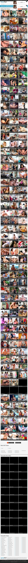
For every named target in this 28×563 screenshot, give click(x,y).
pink (9, 5)
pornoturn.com (7, 560)
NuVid (2, 448)
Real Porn (2, 553)
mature (6, 6)
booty (11, 5)
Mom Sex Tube (10, 537)
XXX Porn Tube (10, 450)
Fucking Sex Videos (3, 452)
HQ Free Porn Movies (3, 537)
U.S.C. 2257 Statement (23, 560)
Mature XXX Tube (10, 547)
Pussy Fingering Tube (3, 545)
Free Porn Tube (15, 0)
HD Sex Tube (6, 0)
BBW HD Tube (3, 547)
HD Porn (21, 0)
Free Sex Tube (10, 551)
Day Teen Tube (3, 542)
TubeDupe (2, 10)
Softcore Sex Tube (10, 0)
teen (12, 5)
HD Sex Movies (3, 450)
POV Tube (2, 544)
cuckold (9, 6)
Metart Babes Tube (10, 543)
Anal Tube (2, 543)
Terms (14, 560)
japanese (7, 5)
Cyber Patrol (25, 561)
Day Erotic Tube (3, 551)
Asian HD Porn (10, 546)
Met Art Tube (2, 555)
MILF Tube (2, 541)
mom (4, 6)
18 (17, 442)
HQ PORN (18, 0)
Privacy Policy (17, 560)
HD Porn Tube (3, 554)
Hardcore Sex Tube (10, 545)
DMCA (20, 560)
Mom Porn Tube (3, 451)
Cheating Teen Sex (3, 552)
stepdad (11, 6)
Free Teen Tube (10, 542)
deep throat (2, 6)
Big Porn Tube (3, 546)
